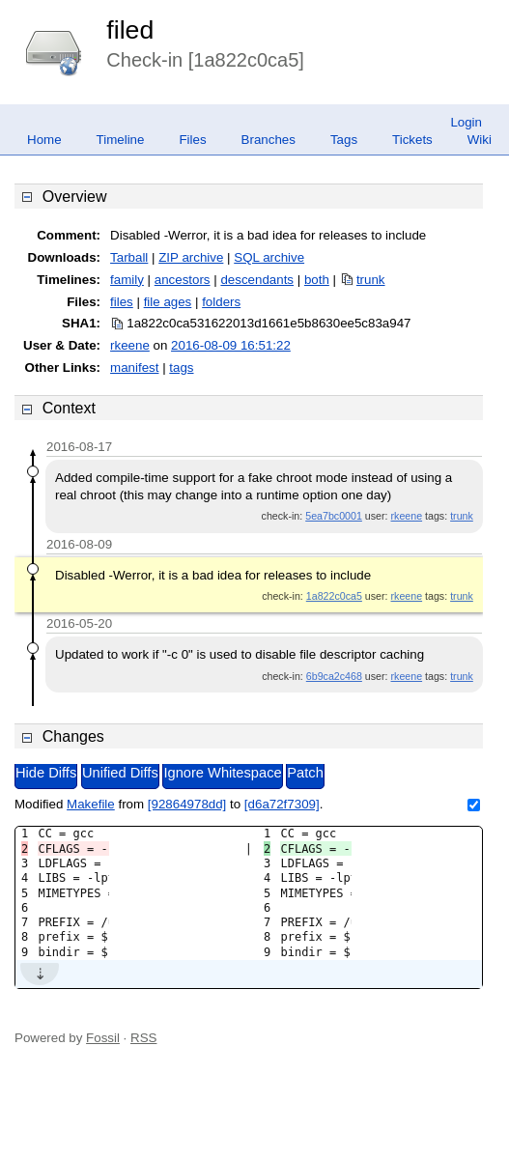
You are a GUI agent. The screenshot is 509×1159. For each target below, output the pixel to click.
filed (130, 29)
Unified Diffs (120, 772)
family (127, 279)
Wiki (479, 139)
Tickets (412, 139)
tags (181, 367)
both (316, 279)
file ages (168, 302)
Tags (343, 139)
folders (221, 302)
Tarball (129, 257)
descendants (257, 279)
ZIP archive (190, 257)
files (121, 302)
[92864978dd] (187, 804)
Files (192, 139)
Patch (305, 772)
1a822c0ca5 (334, 596)
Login (466, 122)
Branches (268, 139)
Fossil (103, 1038)
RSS (143, 1038)
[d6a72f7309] (282, 804)
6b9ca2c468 (334, 676)
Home (44, 139)
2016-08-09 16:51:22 (231, 345)
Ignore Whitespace (222, 772)
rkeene (130, 345)
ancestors (183, 279)
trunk (370, 279)
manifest (134, 367)
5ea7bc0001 (333, 516)
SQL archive (269, 257)
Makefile (91, 804)
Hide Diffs (45, 772)
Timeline (121, 139)
